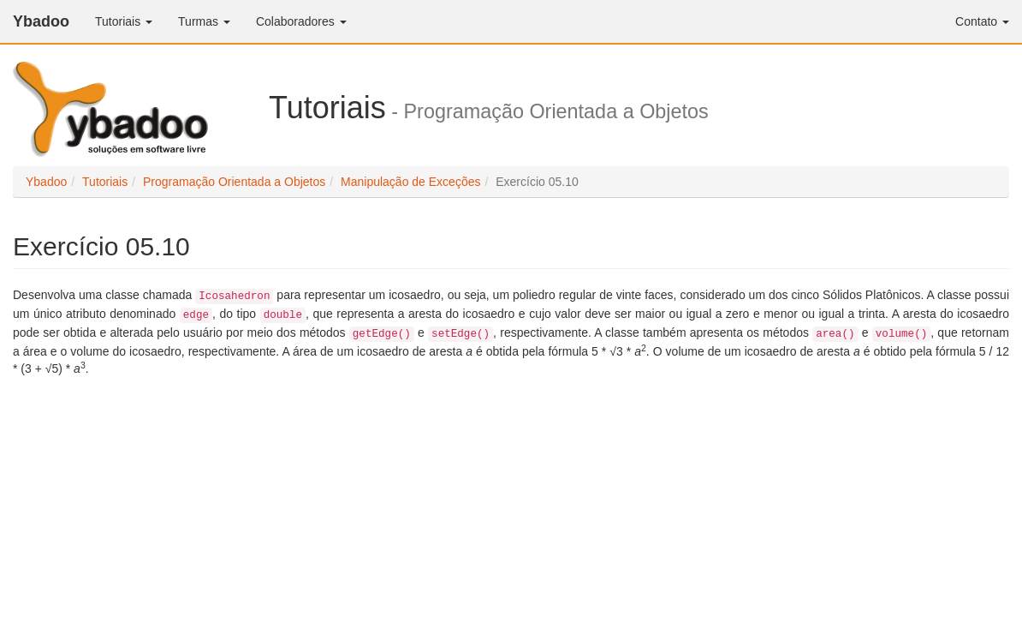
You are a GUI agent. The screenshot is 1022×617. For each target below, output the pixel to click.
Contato (982, 21)
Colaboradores (301, 21)
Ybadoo (41, 21)
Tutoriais (123, 21)
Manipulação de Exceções (410, 182)
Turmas (204, 21)
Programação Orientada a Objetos (234, 182)
